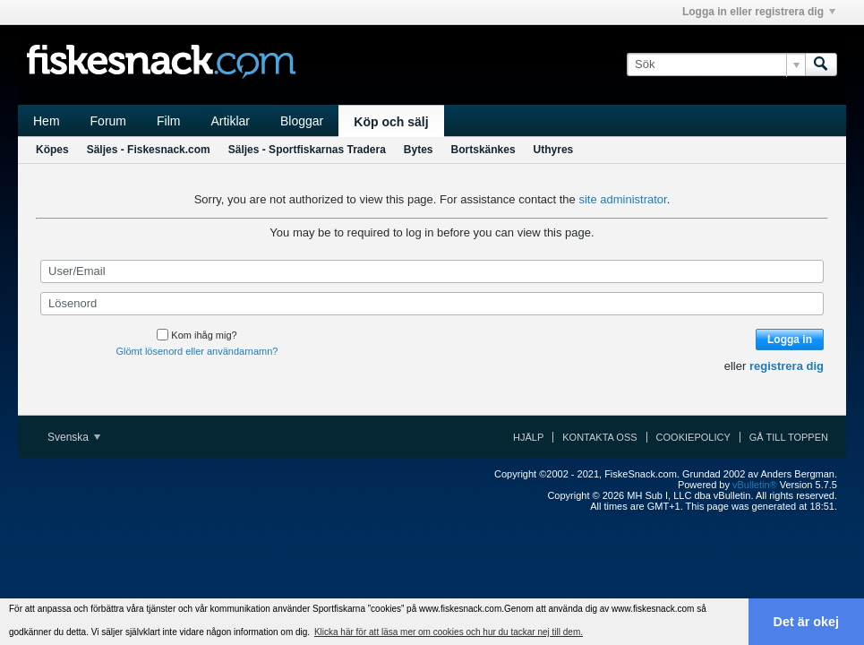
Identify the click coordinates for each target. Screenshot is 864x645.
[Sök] (716, 64)
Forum (108, 121)
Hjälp (528, 437)
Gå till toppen (788, 437)
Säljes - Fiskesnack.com (148, 149)
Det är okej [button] (807, 622)
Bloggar (301, 121)
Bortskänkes (483, 149)
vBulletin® (754, 484)
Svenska (73, 437)
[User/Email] (432, 271)
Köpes (52, 149)
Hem (46, 121)
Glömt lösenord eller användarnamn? (197, 351)
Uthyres (554, 149)
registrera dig (786, 366)
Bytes (418, 149)
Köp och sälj (391, 122)
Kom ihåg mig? (196, 335)
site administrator (622, 199)
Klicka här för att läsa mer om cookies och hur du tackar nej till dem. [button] (448, 632)
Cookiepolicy (693, 437)
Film (168, 121)
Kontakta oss (599, 437)
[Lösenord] (432, 303)
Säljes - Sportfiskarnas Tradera (307, 149)
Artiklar (230, 121)
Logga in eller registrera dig (758, 11)
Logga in (789, 339)
